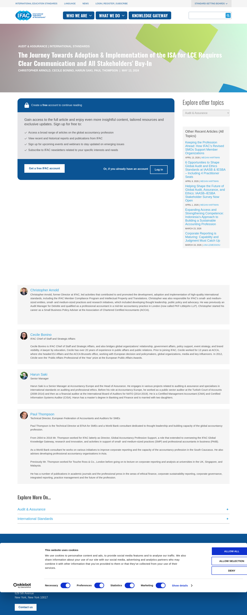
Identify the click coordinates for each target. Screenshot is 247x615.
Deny (218, 593)
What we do (112, 15)
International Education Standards (36, 3)
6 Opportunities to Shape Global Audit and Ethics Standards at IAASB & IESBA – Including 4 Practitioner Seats (205, 170)
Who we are (79, 15)
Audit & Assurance (32, 46)
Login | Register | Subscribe (112, 3)
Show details (180, 608)
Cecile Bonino (63, 70)
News (86, 3)
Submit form (228, 15)
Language (70, 3)
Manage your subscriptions (31, 551)
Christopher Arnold (34, 70)
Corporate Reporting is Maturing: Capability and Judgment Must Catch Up (202, 237)
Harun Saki (83, 70)
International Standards (70, 46)
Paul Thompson (106, 70)
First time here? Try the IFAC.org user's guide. (43, 560)
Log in (159, 168)
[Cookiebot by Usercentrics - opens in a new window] (22, 608)
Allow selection (218, 583)
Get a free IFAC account (44, 168)
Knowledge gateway (150, 15)
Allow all (218, 574)
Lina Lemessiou (211, 245)
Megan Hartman (211, 157)
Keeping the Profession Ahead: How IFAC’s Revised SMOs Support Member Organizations (204, 148)
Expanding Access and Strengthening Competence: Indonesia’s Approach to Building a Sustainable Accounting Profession (204, 217)
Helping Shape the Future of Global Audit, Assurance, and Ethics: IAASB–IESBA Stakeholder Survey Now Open (205, 193)
